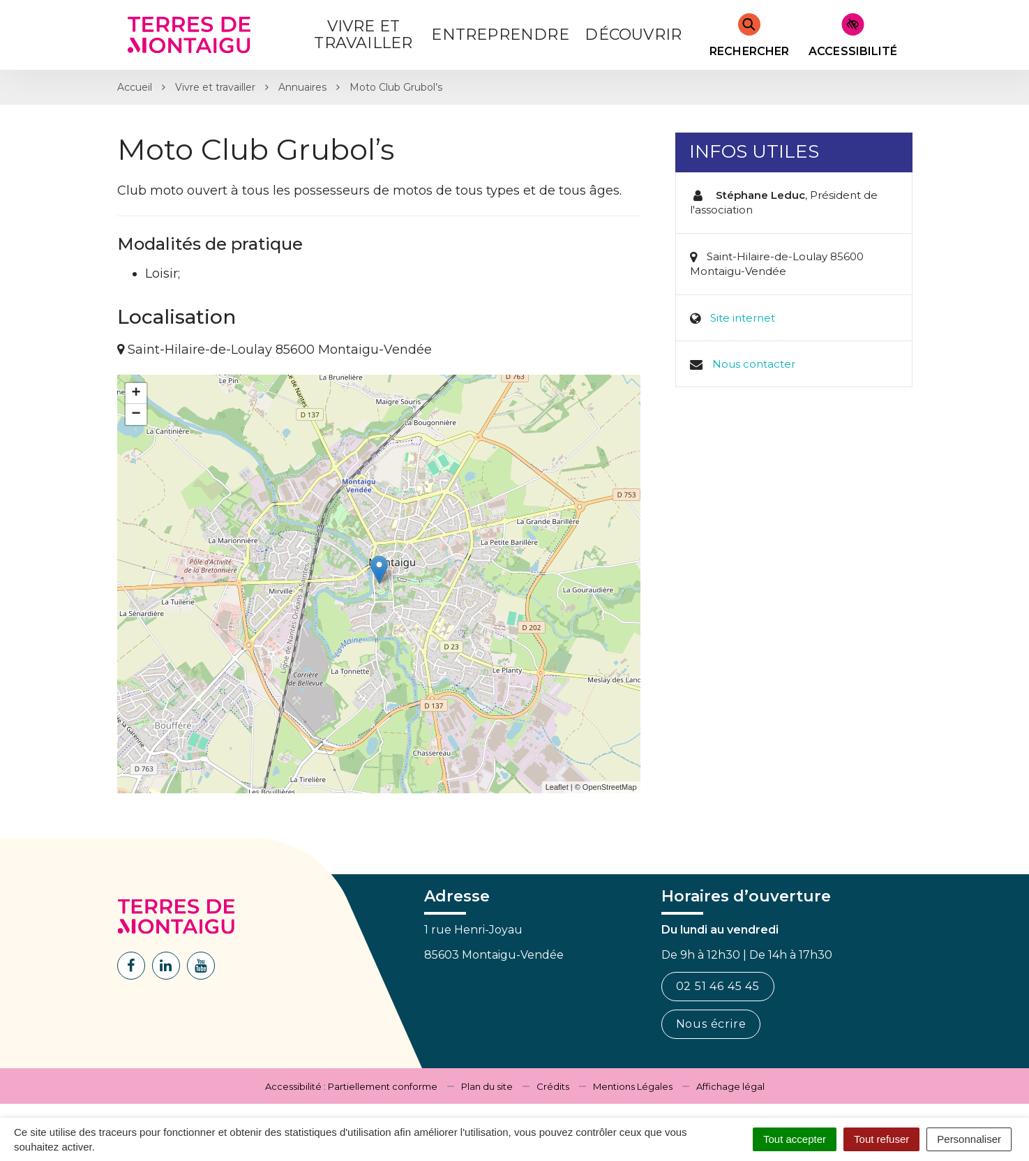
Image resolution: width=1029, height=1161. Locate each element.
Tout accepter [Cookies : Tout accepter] (794, 1139)
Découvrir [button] (633, 34)
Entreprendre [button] (500, 34)
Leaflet (557, 787)
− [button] (135, 414)
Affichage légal (730, 1086)
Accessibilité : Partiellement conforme (351, 1086)
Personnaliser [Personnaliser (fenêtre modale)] (969, 1139)
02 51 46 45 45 (718, 986)
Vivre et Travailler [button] (363, 34)
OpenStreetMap (610, 787)
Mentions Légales (633, 1086)
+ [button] (135, 393)
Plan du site (487, 1086)
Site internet (742, 317)
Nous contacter (753, 363)
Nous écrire (711, 1024)
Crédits (552, 1086)
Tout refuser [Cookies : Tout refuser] (881, 1139)
